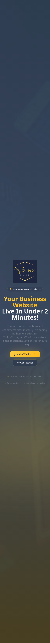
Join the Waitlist (25, 354)
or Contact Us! (25, 362)
